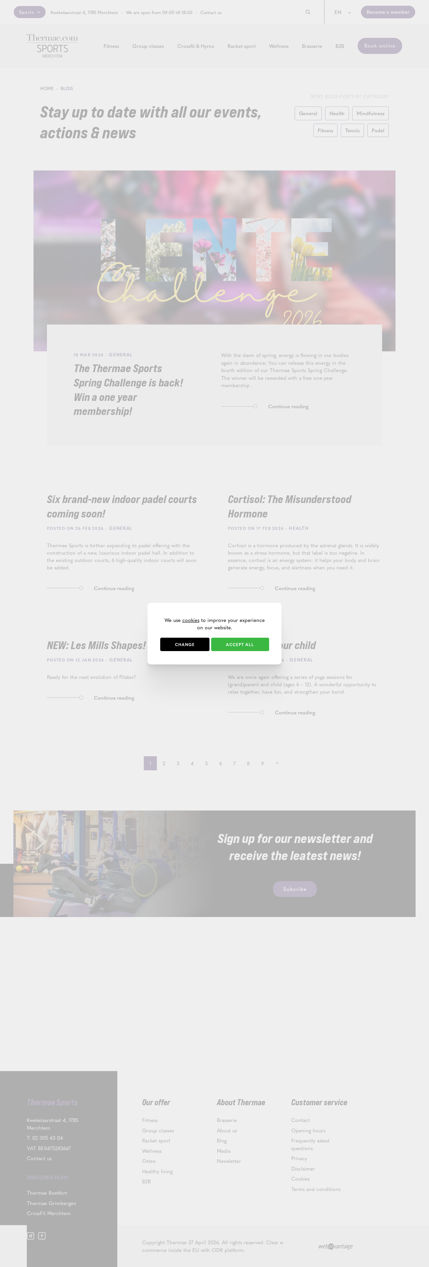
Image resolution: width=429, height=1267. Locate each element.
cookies (190, 620)
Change (185, 644)
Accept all (240, 644)
